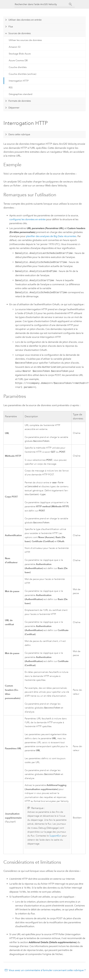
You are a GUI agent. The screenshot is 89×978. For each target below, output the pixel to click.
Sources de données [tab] (19, 33)
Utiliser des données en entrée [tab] (25, 19)
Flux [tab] (10, 26)
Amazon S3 (14, 47)
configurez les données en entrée (27, 219)
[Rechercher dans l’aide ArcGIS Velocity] (41, 4)
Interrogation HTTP (19, 80)
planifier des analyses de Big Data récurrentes (51, 235)
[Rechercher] (70, 4)
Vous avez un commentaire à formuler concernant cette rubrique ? (47, 971)
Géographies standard (20, 94)
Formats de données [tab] (19, 100)
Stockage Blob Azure (20, 53)
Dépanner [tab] (13, 107)
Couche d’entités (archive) (22, 74)
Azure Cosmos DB (18, 60)
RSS (10, 87)
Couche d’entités (18, 67)
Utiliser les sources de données (25, 40)
